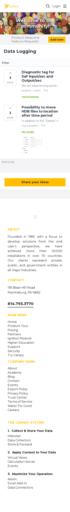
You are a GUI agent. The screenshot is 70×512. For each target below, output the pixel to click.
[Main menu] (64, 6)
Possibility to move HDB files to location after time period (40, 111)
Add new (56, 39)
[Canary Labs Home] (35, 217)
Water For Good (20, 406)
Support (14, 347)
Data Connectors (20, 487)
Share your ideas (35, 182)
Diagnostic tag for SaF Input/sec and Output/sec (38, 76)
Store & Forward (20, 444)
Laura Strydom (30, 125)
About (12, 368)
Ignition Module (20, 338)
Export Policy (18, 389)
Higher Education (21, 342)
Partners (14, 334)
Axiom (12, 479)
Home (12, 322)
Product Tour (18, 326)
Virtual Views (17, 457)
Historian (14, 436)
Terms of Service (20, 401)
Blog (11, 376)
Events (13, 385)
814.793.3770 (21, 303)
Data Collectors (19, 440)
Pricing (13, 330)
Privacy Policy (18, 393)
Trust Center (17, 397)
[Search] (48, 6)
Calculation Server (21, 461)
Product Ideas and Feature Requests (25, 39)
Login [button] (56, 6)
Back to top (8, 161)
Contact (14, 381)
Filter (6, 63)
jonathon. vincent (31, 90)
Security (14, 351)
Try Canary (16, 355)
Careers (13, 410)
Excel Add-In (17, 483)
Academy (15, 372)
